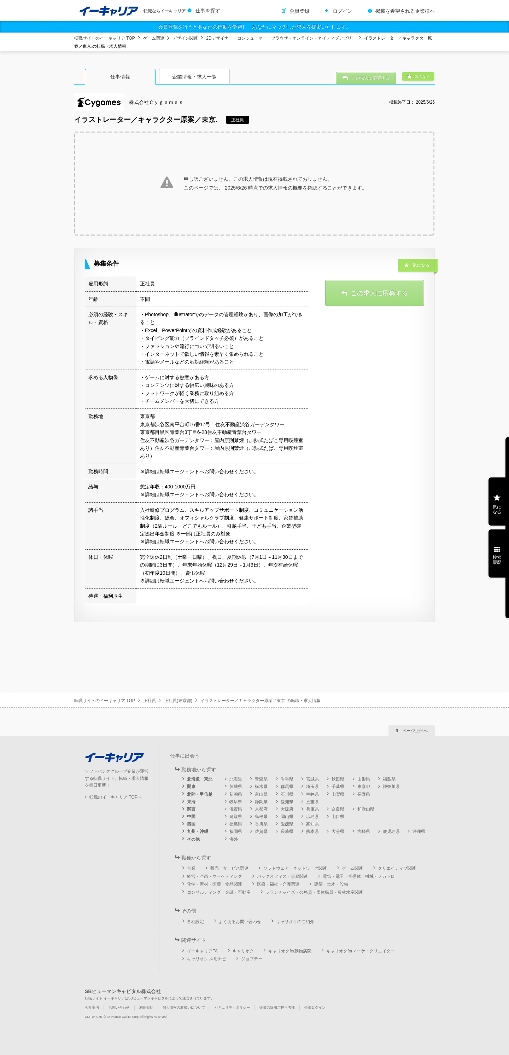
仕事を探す (207, 10)
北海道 (235, 779)
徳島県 (235, 824)
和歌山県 (365, 809)
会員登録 (299, 11)
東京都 (363, 786)
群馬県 (287, 786)
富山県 (261, 794)
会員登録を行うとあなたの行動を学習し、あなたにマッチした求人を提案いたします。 (254, 27)
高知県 (312, 824)
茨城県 (235, 786)
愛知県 (287, 801)
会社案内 (92, 1007)
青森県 (261, 779)
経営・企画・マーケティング (214, 876)
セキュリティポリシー (232, 1007)
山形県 (363, 779)
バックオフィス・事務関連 (282, 876)
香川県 (261, 824)
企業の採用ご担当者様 (277, 1007)
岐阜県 (235, 801)
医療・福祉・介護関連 (278, 884)
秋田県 (338, 779)
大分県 (338, 831)
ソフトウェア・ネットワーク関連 (295, 868)
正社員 (149, 700)
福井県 (312, 794)
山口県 (338, 816)
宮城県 (312, 779)
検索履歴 (497, 560)
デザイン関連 (185, 38)
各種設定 (195, 921)
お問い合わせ (119, 1007)
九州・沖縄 (197, 831)
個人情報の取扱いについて (184, 1007)
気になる (497, 510)
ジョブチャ (251, 958)
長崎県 (287, 831)
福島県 (389, 779)
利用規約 (146, 1007)
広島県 (312, 816)
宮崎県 (363, 831)
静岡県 (261, 801)
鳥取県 (235, 816)
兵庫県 (312, 809)
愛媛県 (287, 824)
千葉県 (338, 786)
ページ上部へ (415, 730)
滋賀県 (235, 809)
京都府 (261, 809)
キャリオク (243, 951)
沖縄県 (419, 831)
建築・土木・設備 (331, 884)
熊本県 (312, 831)
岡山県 (287, 816)
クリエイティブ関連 (397, 868)
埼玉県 (312, 786)
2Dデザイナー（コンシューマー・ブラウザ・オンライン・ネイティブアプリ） (281, 38)
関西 (191, 809)
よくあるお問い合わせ (240, 921)
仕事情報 (120, 77)
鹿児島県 (391, 831)
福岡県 (235, 831)
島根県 (261, 816)
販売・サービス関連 (229, 868)
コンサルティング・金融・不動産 (219, 892)
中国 (191, 816)
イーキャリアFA (202, 951)
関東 (191, 786)
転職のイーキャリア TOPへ (115, 797)
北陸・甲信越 (199, 794)
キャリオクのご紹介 (295, 921)
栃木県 (261, 786)
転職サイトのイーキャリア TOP (104, 38)
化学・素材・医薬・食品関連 (214, 884)
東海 (191, 801)
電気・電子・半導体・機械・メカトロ (359, 876)
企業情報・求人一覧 (194, 77)
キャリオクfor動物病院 (289, 951)
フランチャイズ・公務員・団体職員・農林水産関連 (314, 892)
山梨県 (338, 794)
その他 (193, 839)
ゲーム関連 (153, 38)
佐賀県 (261, 831)
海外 (233, 839)
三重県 (312, 801)
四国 (191, 824)
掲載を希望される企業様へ (405, 11)
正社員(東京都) (178, 700)
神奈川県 (391, 786)
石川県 (287, 794)
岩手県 (287, 779)
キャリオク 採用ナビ (206, 958)
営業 (191, 868)
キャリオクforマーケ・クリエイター (360, 951)
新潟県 (235, 794)
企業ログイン (315, 1007)
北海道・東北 (199, 779)
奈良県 (338, 809)
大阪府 (287, 809)
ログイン (342, 11)
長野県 (363, 794)
